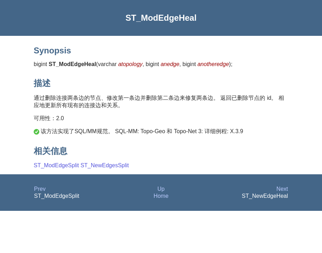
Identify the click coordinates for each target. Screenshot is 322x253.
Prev (40, 189)
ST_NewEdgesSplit (104, 165)
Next (282, 189)
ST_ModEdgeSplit (56, 165)
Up (161, 189)
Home (161, 196)
